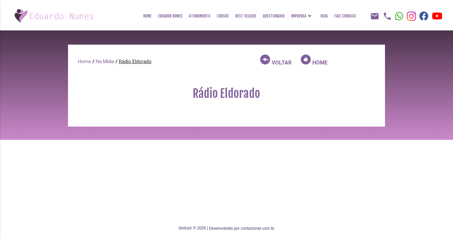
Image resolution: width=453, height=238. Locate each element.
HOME (314, 60)
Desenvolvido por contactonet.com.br (241, 228)
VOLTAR (276, 60)
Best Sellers (245, 16)
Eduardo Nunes (170, 16)
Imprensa (302, 14)
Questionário (274, 16)
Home (147, 16)
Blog (324, 16)
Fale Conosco (345, 16)
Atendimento (199, 16)
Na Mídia (105, 61)
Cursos (223, 16)
